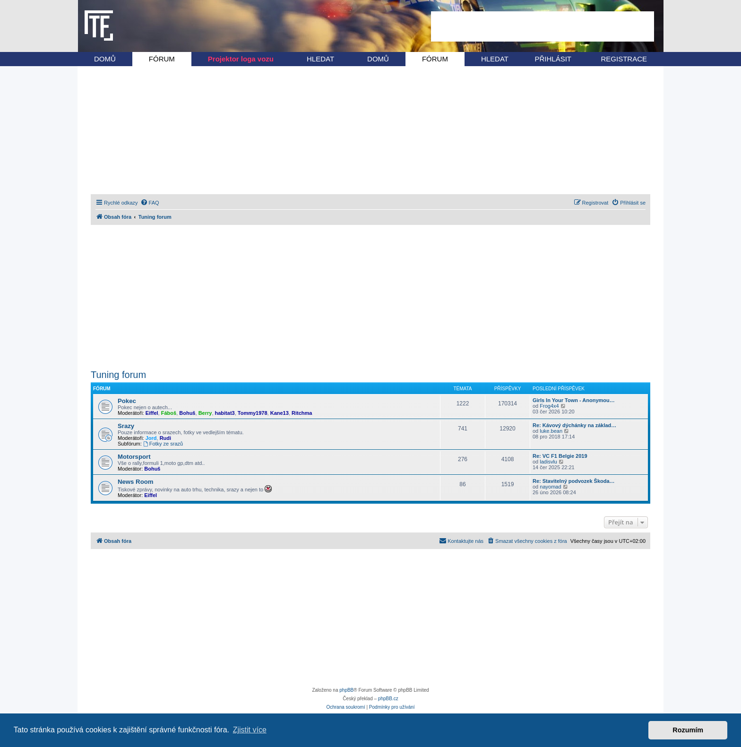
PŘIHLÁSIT (552, 59)
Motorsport (134, 456)
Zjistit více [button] (250, 730)
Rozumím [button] (687, 730)
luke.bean (551, 431)
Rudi (165, 438)
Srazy (126, 425)
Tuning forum (118, 374)
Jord (151, 438)
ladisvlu (548, 461)
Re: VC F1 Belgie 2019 (560, 456)
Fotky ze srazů (163, 443)
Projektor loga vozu (241, 59)
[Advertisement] (542, 26)
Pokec (127, 400)
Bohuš (187, 413)
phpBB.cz (388, 698)
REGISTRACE (624, 59)
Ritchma (302, 413)
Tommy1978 (252, 413)
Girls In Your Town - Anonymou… (574, 400)
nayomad (550, 486)
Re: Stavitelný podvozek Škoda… (574, 481)
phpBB (346, 690)
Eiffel (152, 413)
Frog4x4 (549, 406)
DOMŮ (105, 59)
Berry (205, 413)
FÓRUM (162, 59)
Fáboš (168, 413)
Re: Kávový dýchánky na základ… (574, 425)
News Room (135, 481)
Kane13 (279, 413)
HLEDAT (320, 59)
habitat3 (225, 413)
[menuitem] (149, 202)
